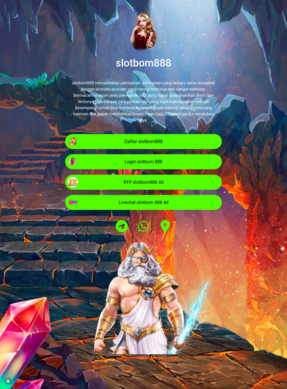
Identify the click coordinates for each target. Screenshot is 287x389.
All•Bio (143, 374)
